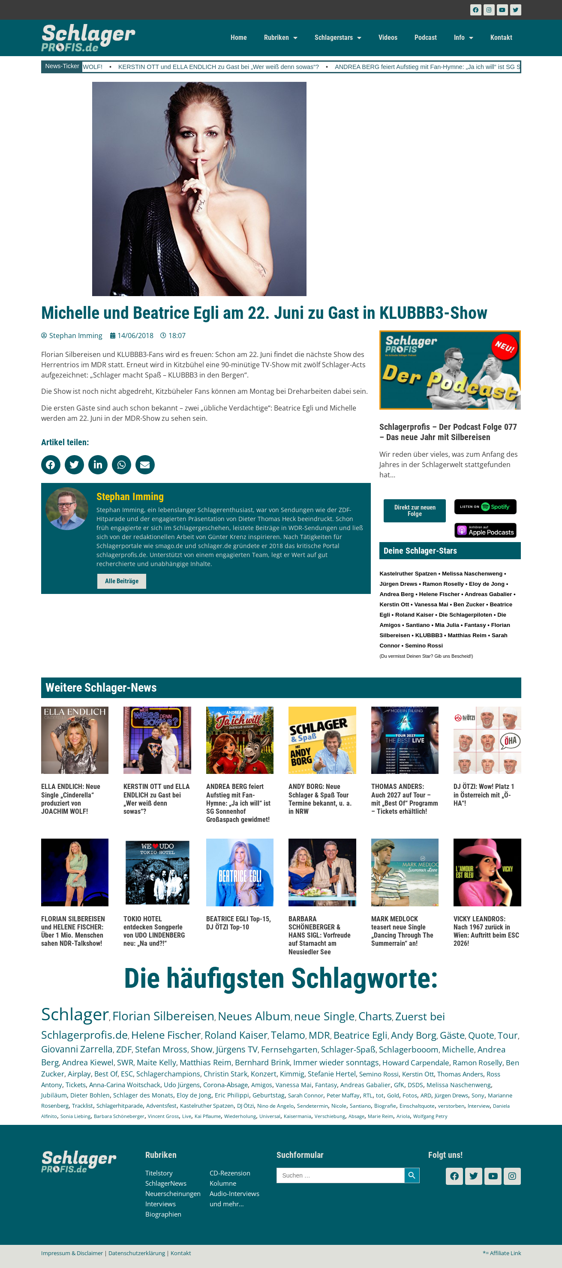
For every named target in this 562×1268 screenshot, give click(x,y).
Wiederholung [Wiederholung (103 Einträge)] (240, 1116)
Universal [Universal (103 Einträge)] (269, 1116)
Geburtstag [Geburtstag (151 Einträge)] (268, 1095)
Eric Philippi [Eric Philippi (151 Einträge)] (232, 1095)
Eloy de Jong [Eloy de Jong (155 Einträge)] (194, 1095)
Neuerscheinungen (173, 1193)
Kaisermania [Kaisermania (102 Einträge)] (297, 1116)
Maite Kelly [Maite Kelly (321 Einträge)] (156, 1062)
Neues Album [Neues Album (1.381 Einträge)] (254, 1016)
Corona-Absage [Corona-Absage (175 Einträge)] (225, 1084)
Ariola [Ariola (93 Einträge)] (403, 1116)
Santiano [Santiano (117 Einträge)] (360, 1105)
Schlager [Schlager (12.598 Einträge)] (75, 1013)
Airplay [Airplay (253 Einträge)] (79, 1074)
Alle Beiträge (121, 581)
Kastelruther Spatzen (407, 573)
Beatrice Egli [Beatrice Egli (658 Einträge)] (361, 1035)
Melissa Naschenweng (472, 573)
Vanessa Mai (431, 604)
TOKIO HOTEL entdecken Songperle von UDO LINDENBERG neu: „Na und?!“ (154, 931)
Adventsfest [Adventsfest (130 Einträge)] (161, 1105)
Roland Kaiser (414, 615)
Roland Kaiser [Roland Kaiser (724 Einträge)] (235, 1035)
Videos (388, 37)
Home (239, 37)
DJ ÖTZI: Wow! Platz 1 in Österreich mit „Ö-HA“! (484, 794)
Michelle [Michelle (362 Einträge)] (458, 1049)
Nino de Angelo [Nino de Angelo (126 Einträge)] (275, 1105)
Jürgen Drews (398, 584)
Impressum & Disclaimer (72, 1253)
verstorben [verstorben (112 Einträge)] (451, 1105)
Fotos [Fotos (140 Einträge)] (410, 1095)
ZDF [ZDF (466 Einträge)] (124, 1049)
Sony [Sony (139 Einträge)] (478, 1095)
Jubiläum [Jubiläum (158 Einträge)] (54, 1095)
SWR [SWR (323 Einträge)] (125, 1062)
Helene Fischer (439, 594)
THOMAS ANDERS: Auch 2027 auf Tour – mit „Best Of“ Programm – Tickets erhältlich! (404, 798)
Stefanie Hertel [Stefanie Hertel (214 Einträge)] (332, 1074)
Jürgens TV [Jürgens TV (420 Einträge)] (237, 1049)
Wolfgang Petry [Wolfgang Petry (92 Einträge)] (430, 1116)
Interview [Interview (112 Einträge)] (479, 1105)
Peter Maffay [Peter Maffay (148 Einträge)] (343, 1095)
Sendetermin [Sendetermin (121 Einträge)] (312, 1105)
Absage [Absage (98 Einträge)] (356, 1116)
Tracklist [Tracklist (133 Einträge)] (82, 1105)
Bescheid (460, 656)
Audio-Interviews (234, 1193)
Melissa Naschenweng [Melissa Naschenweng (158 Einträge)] (459, 1085)
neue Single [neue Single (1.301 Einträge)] (324, 1016)
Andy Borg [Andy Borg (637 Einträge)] (413, 1034)
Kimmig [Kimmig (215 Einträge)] (292, 1074)
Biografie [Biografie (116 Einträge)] (385, 1105)
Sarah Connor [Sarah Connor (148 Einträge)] (305, 1095)
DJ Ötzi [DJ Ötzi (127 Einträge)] (245, 1105)
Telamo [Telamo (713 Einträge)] (288, 1035)
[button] (50, 464)
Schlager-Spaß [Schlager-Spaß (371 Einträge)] (348, 1049)
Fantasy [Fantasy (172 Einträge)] (326, 1085)
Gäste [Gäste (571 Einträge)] (452, 1035)
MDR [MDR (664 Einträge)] (319, 1035)
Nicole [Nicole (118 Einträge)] (338, 1105)
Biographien (163, 1214)
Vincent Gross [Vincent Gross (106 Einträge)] (163, 1116)
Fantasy (475, 625)
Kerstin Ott (394, 604)
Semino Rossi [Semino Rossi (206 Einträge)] (379, 1074)
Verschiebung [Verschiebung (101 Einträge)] (330, 1116)
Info (463, 37)
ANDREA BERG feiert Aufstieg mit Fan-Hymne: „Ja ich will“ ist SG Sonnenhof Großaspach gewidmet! (238, 803)
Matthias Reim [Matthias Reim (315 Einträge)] (205, 1062)
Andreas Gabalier (488, 594)
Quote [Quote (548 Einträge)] (481, 1035)
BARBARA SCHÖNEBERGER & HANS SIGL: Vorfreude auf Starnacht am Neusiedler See (320, 935)
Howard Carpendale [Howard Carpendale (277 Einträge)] (415, 1062)
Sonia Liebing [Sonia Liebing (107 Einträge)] (75, 1116)
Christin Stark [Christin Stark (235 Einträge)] (225, 1074)
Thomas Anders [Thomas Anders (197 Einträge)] (460, 1074)
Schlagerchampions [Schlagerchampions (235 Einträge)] (168, 1074)
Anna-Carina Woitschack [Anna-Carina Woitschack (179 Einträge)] (124, 1084)
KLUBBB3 (429, 635)
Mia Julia (447, 625)
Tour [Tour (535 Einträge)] (508, 1035)
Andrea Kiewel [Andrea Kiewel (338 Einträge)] (88, 1062)
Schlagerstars (338, 37)
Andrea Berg (396, 594)
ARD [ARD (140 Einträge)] (426, 1095)
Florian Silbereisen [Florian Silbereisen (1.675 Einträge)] (163, 1015)
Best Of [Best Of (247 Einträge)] (105, 1074)
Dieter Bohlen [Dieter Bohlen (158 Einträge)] (90, 1095)
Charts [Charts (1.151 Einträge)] (375, 1016)
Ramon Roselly (443, 584)
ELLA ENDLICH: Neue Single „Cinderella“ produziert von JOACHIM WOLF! (70, 798)
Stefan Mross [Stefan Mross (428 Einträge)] (161, 1049)
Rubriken (281, 37)
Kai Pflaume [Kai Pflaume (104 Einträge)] (208, 1116)
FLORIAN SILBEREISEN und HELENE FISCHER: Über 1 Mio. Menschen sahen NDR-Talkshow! (73, 931)
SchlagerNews (165, 1183)
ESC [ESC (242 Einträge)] (127, 1074)
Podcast (426, 37)
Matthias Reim (467, 635)
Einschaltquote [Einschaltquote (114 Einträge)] (417, 1105)
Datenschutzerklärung (136, 1253)
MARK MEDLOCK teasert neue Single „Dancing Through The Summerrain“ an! (402, 931)
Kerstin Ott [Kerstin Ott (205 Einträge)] (418, 1074)
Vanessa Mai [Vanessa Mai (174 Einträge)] (294, 1085)
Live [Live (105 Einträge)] (186, 1116)
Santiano (418, 625)
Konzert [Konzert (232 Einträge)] (263, 1074)
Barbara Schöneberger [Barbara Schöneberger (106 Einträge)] (119, 1116)
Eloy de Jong (487, 584)
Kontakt (501, 37)
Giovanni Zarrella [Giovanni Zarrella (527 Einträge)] (77, 1049)
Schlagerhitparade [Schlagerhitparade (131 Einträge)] (119, 1105)
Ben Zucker (469, 604)
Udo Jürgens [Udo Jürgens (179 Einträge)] (182, 1084)
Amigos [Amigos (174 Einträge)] (261, 1085)
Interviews (160, 1203)
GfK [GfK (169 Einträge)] (399, 1085)
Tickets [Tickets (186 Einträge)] (76, 1084)
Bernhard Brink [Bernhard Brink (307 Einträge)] (262, 1062)
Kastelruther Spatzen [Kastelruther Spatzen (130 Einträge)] (207, 1105)
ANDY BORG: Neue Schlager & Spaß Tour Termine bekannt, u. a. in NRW (320, 798)
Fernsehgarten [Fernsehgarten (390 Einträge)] (289, 1049)
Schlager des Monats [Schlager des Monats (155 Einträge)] (143, 1095)
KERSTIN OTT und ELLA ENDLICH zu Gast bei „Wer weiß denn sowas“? (269, 66)
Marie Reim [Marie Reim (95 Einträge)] (380, 1116)
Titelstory (159, 1173)
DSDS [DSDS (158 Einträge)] (415, 1085)
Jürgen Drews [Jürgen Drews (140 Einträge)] (451, 1095)
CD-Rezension (230, 1173)
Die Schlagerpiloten (465, 615)
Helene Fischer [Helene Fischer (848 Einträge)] (166, 1035)
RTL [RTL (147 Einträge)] (368, 1095)
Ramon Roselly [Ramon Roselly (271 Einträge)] (477, 1062)
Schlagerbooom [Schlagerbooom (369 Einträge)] (409, 1049)
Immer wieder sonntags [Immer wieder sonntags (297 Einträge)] (336, 1062)
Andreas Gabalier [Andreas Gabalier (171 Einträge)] (365, 1085)
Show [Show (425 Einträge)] (202, 1049)
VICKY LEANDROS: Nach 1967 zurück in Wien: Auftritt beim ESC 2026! (486, 931)
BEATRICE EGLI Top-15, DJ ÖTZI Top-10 (238, 923)
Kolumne (223, 1183)
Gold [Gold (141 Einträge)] (393, 1095)
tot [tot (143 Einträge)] (380, 1095)
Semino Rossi (424, 645)
